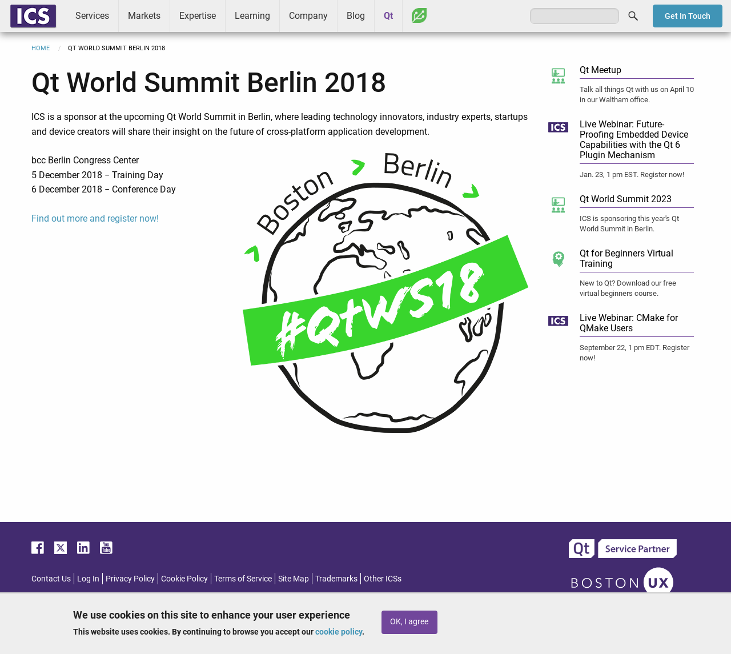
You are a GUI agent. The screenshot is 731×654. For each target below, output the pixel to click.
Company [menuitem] (308, 15)
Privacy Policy (130, 578)
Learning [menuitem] (252, 15)
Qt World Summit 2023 (626, 199)
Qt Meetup (600, 70)
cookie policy (338, 631)
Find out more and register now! (95, 218)
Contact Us (51, 578)
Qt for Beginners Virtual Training (626, 258)
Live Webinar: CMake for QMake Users (629, 323)
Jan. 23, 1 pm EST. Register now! (632, 174)
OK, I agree (409, 622)
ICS (33, 16)
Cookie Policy (184, 578)
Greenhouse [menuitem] (419, 15)
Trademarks (336, 578)
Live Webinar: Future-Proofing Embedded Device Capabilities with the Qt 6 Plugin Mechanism (634, 140)
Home (40, 48)
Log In (88, 578)
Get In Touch (687, 16)
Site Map (293, 578)
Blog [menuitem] (356, 15)
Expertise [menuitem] (197, 15)
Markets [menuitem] (144, 15)
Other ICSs (382, 578)
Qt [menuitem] (388, 15)
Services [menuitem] (92, 15)
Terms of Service (243, 578)
